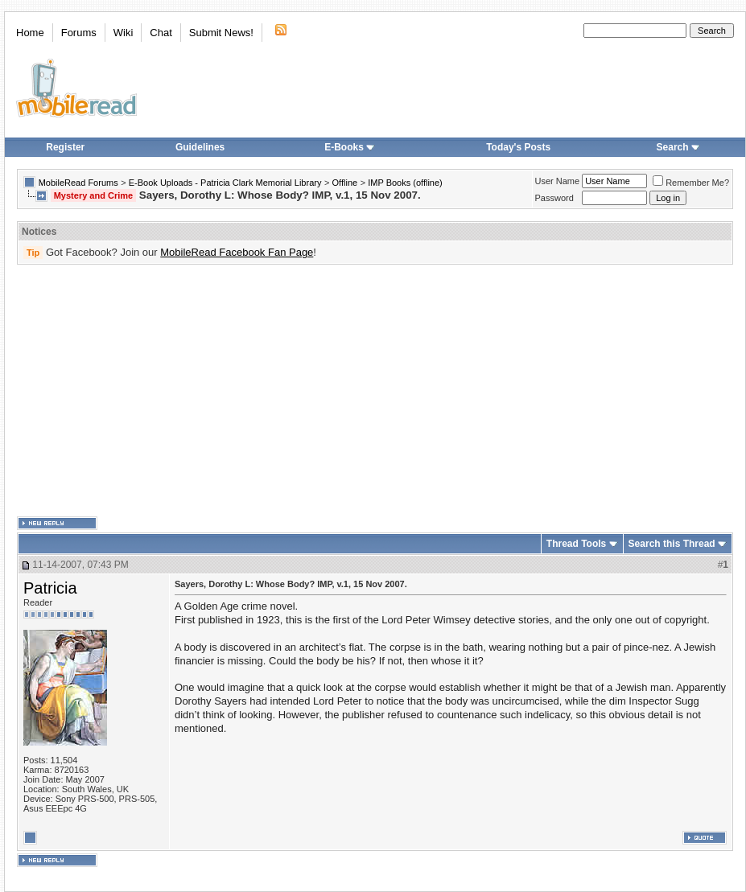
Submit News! (221, 33)
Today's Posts (518, 147)
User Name (557, 181)
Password (554, 198)
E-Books (349, 147)
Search (678, 147)
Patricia (50, 588)
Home (30, 33)
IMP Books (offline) (405, 182)
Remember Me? (691, 182)
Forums (79, 33)
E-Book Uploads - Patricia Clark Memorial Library (225, 182)
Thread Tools (576, 543)
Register (65, 147)
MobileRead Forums (78, 182)
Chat (160, 33)
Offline (345, 182)
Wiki (123, 33)
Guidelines (200, 147)
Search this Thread (672, 543)
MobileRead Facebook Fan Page (236, 252)
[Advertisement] (343, 391)
